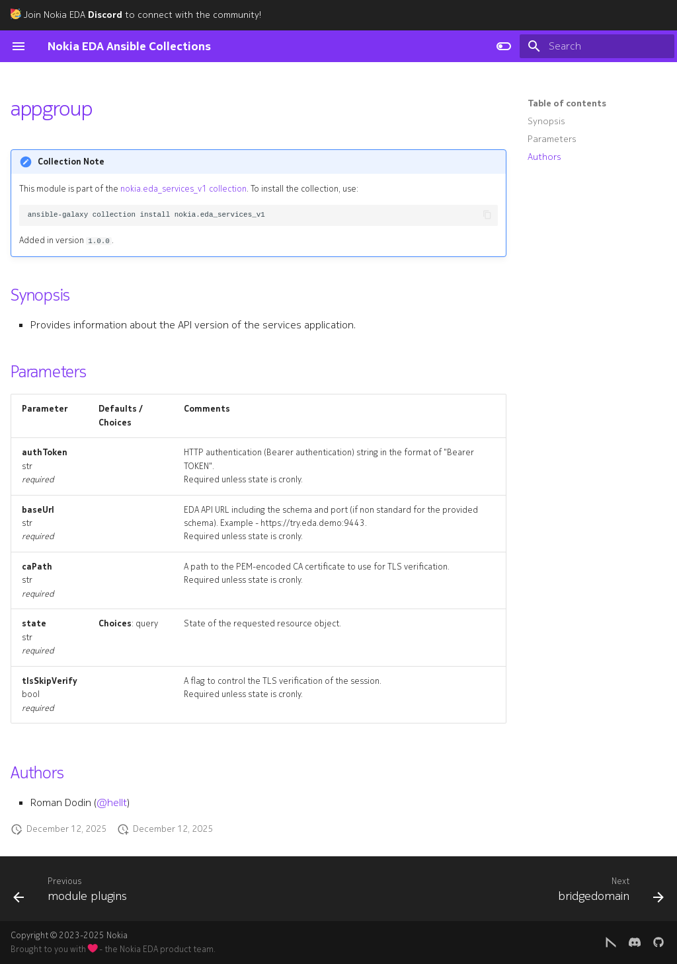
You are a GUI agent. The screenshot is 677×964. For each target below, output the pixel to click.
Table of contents (567, 104)
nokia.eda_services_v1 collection (183, 189)
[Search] (597, 46)
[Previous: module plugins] (73, 892)
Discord (105, 15)
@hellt (112, 803)
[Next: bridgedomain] (607, 892)
